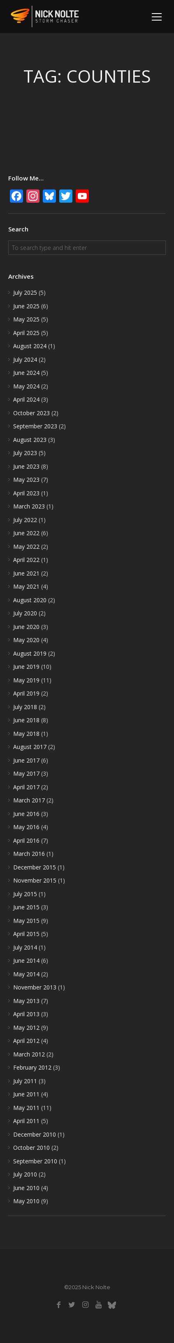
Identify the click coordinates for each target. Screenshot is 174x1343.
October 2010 (31, 1147)
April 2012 (26, 1041)
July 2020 (25, 613)
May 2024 (26, 386)
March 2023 (29, 506)
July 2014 (25, 947)
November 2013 (34, 987)
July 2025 (25, 292)
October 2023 (31, 413)
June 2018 (26, 720)
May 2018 (26, 733)
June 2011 (26, 1094)
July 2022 (25, 520)
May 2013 (26, 1001)
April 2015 (26, 934)
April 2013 (26, 1014)
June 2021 (26, 573)
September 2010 (35, 1161)
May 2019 (26, 680)
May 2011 (26, 1108)
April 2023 (26, 493)
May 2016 (26, 827)
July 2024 (25, 359)
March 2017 (29, 800)
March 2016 (29, 854)
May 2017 (26, 773)
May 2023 (26, 479)
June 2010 (26, 1188)
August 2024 (29, 346)
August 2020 (29, 600)
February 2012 (32, 1067)
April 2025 (26, 333)
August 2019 (29, 653)
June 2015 (26, 907)
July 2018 (25, 707)
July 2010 (25, 1174)
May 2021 (26, 586)
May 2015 (26, 921)
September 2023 (35, 426)
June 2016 (26, 814)
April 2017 (26, 787)
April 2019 (26, 693)
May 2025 (26, 319)
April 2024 (26, 399)
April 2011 (26, 1121)
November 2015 (34, 880)
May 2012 (26, 1027)
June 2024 (26, 373)
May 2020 (26, 640)
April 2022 (26, 560)
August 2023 (29, 440)
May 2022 (26, 546)
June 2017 (26, 760)
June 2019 (26, 666)
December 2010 (34, 1134)
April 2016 (26, 840)
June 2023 (26, 466)
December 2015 (34, 867)
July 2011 (25, 1081)
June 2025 (26, 306)
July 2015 (25, 894)
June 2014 (26, 960)
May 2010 (26, 1201)
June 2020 (26, 627)
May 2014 (26, 974)
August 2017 (29, 747)
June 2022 (26, 533)
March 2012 (29, 1054)
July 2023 (25, 453)
